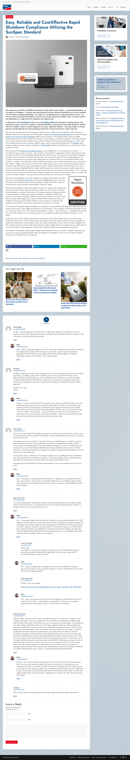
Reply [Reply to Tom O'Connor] (15, 510)
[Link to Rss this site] (125, 757)
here (55, 356)
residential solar (26, 258)
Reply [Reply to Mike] (18, 359)
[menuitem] (6, 2)
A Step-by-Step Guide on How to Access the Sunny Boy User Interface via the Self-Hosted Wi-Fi (110, 120)
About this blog (6, 2)
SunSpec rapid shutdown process (31, 151)
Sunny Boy (32, 258)
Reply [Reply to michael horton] (15, 652)
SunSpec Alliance (40, 258)
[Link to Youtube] (123, 757)
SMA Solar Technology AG (11, 757)
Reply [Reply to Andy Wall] (15, 340)
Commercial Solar (13, 258)
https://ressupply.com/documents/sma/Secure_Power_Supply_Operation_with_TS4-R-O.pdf (51, 587)
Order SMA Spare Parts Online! (109, 107)
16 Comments (25, 37)
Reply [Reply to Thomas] (15, 393)
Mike (11, 37)
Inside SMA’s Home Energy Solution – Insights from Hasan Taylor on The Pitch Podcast (110, 113)
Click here (103, 87)
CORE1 (20, 258)
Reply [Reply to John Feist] (15, 469)
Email (29, 719)
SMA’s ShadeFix (46, 145)
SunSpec (76, 143)
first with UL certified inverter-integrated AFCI (58, 134)
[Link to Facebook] (120, 757)
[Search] (117, 7)
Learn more (103, 36)
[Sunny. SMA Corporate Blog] (8, 7)
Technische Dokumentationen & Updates (21, 2)
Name (29, 713)
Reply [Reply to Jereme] (15, 696)
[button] (19, 246)
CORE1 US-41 (48, 180)
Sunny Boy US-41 (27, 180)
